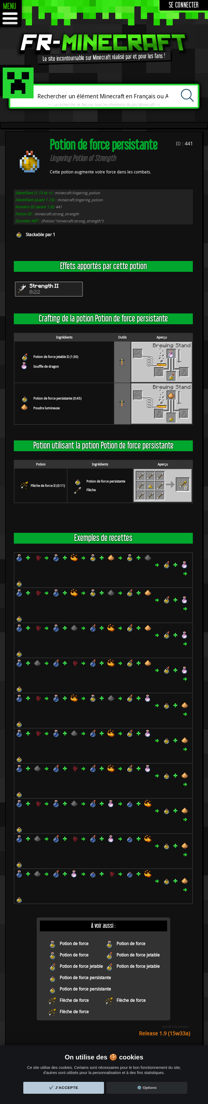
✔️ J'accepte (63, 1088)
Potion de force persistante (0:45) (57, 398)
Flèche (91, 490)
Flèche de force (74, 1000)
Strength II (44, 286)
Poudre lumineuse (46, 408)
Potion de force (74, 943)
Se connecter (184, 5)
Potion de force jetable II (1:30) (55, 356)
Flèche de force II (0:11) (48, 485)
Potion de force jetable (138, 955)
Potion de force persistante (105, 481)
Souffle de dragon (46, 366)
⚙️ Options (147, 1088)
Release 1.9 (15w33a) (164, 1033)
